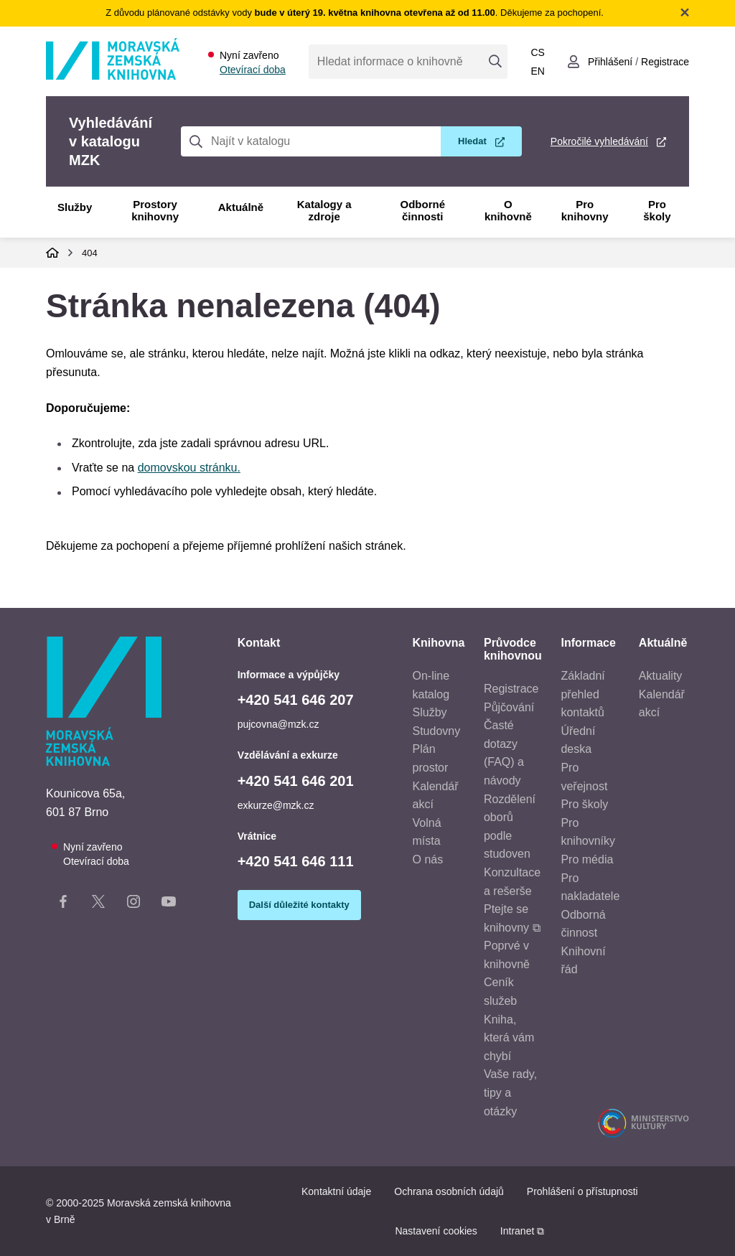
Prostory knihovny (155, 210)
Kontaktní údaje (336, 1191)
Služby (74, 207)
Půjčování (509, 707)
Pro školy (656, 210)
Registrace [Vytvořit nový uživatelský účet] (665, 61)
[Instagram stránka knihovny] (133, 904)
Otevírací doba (253, 69)
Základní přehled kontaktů (582, 694)
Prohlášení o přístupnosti (582, 1191)
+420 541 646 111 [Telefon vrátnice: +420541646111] (296, 861)
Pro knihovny (585, 210)
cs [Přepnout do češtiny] (537, 52)
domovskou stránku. (189, 467)
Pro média (587, 859)
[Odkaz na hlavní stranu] (112, 76)
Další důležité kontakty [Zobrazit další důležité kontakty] (299, 904)
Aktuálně (240, 207)
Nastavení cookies (436, 1231)
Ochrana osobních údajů (449, 1191)
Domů (52, 252)
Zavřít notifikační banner (684, 12)
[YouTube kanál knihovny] (168, 904)
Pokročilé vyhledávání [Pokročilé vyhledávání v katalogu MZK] (599, 141)
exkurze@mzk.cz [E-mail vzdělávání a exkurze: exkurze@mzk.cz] (276, 805)
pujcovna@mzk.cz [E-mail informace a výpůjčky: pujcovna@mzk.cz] (278, 724)
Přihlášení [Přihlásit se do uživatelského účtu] (610, 61)
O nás (428, 859)
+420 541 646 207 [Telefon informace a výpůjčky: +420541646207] (296, 700)
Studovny (437, 731)
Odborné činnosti (423, 210)
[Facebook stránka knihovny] (63, 904)
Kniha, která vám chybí (509, 1037)
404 (90, 253)
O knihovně (508, 210)
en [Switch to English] (537, 71)
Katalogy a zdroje (324, 210)
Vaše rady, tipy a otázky (510, 1092)
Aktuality (660, 676)
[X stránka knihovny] (98, 904)
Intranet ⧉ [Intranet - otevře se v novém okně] (522, 1231)
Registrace (511, 689)
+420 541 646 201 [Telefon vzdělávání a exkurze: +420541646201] (296, 781)
